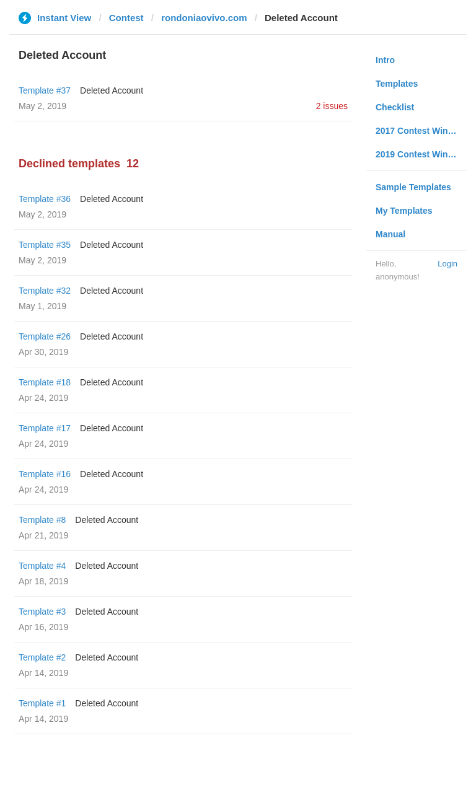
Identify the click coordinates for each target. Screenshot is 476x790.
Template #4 (42, 566)
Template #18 (45, 382)
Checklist (395, 107)
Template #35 (45, 245)
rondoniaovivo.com (204, 17)
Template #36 (45, 199)
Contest (126, 17)
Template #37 (45, 90)
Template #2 (42, 657)
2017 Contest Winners (421, 131)
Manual (390, 234)
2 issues (332, 106)
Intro (385, 60)
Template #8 (42, 520)
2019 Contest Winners (421, 154)
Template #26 (45, 336)
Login (447, 263)
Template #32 (45, 291)
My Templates (404, 211)
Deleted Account (111, 90)
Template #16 (45, 474)
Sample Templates (413, 187)
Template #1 (42, 703)
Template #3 (42, 612)
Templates (397, 84)
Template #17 (45, 428)
